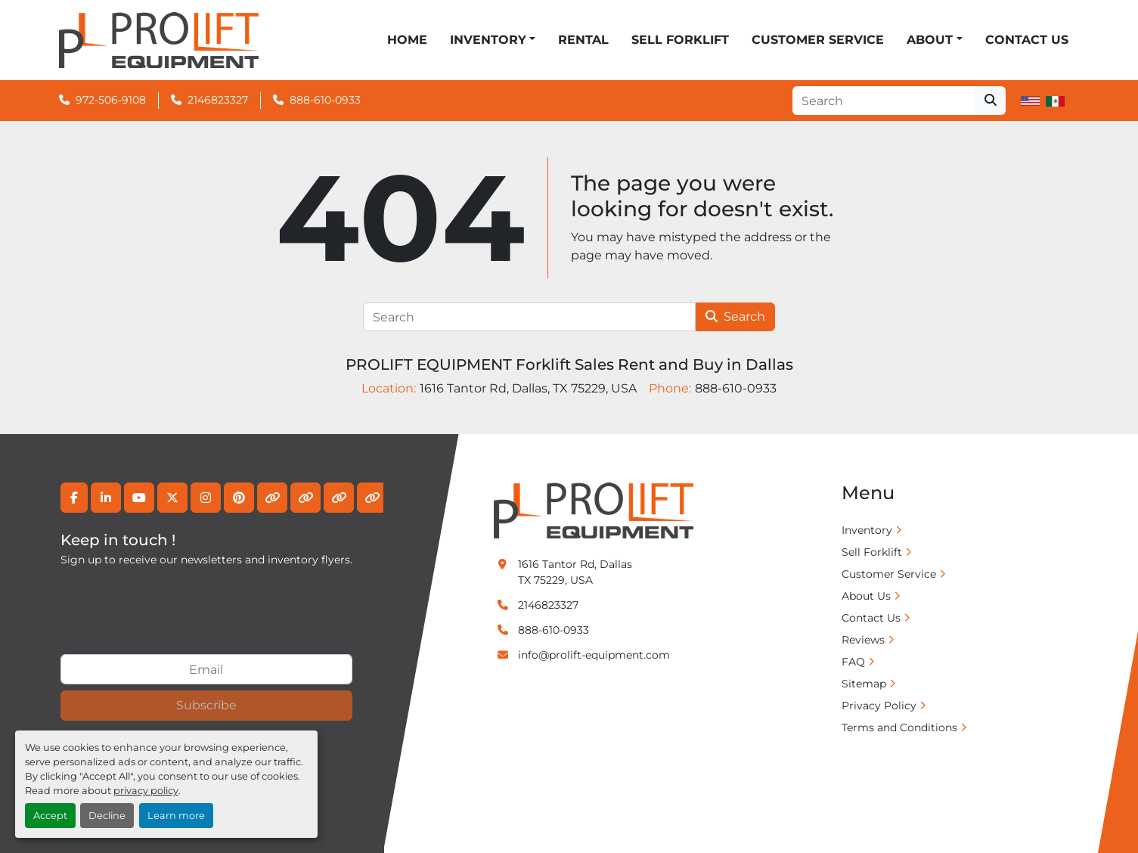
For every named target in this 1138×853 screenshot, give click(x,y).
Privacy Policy (879, 705)
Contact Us (1026, 40)
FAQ (853, 661)
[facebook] (74, 497)
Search (735, 316)
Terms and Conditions (899, 727)
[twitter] (172, 497)
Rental (583, 40)
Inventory (488, 40)
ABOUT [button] (930, 40)
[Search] (883, 100)
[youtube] (139, 497)
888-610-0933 (325, 100)
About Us (866, 596)
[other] (272, 497)
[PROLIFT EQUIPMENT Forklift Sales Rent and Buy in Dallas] (593, 509)
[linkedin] (106, 497)
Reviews (863, 640)
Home (407, 40)
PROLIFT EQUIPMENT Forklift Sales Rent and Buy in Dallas (569, 364)
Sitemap (864, 683)
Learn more (176, 815)
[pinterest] (239, 497)
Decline (107, 815)
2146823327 (218, 100)
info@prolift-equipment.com (594, 655)
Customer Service (818, 40)
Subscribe (206, 705)
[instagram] (206, 497)
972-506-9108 (111, 100)
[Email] (206, 669)
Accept (50, 815)
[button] (492, 40)
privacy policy (145, 790)
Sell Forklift (680, 40)
